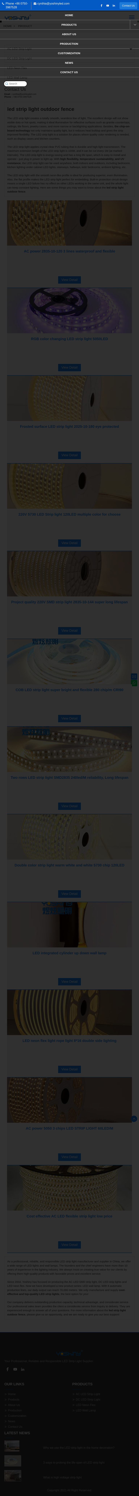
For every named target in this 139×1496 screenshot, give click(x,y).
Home (69, 15)
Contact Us (128, 5)
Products (69, 24)
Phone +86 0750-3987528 (17, 5)
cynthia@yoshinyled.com (53, 3)
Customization (69, 53)
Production (69, 43)
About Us (69, 34)
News (69, 62)
